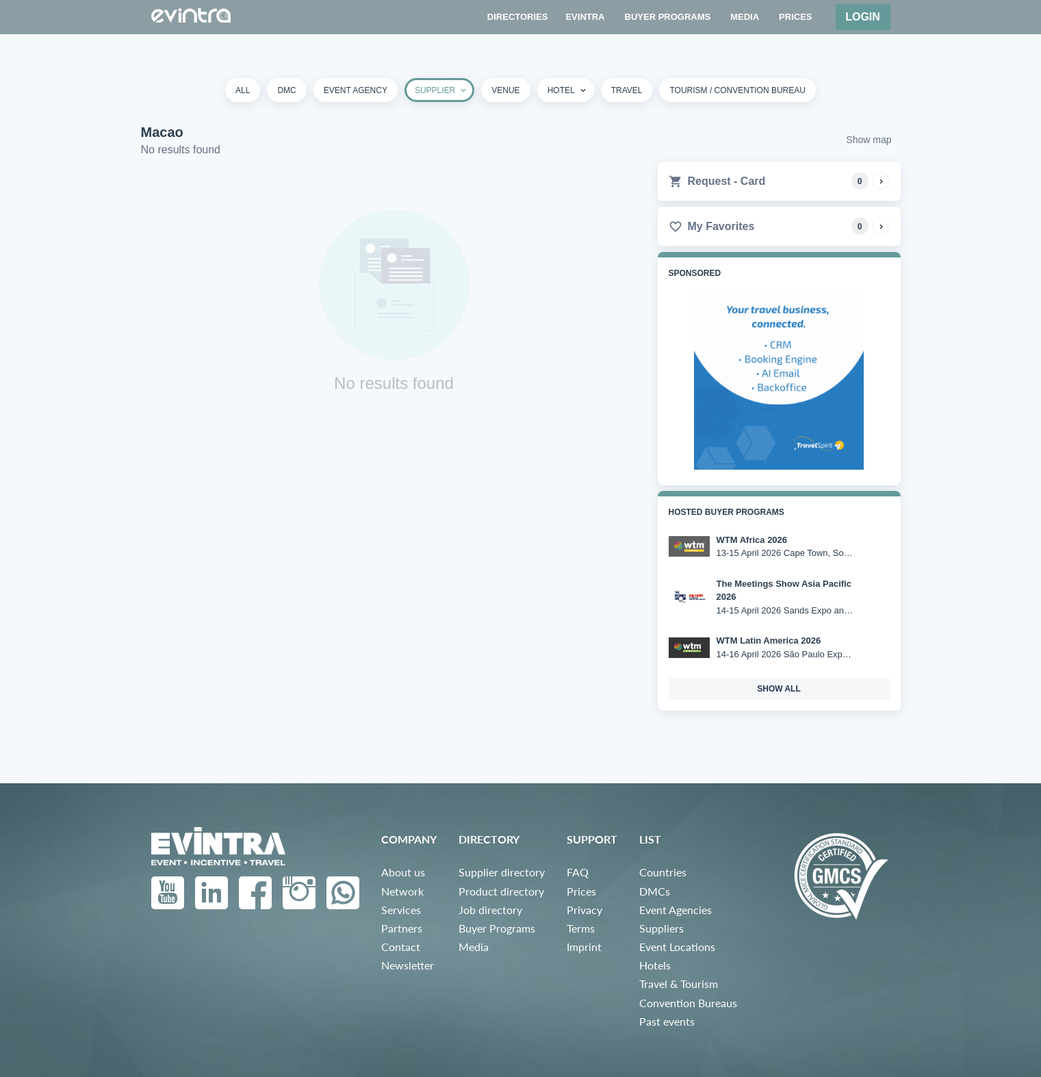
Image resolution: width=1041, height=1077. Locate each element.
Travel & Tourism (678, 983)
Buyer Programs (497, 928)
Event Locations (677, 946)
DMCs (654, 891)
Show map (868, 139)
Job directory (490, 909)
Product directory (501, 891)
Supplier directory (502, 871)
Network (402, 891)
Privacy (584, 909)
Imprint (584, 946)
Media (474, 946)
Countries (662, 871)
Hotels (655, 965)
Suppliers (661, 928)
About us (403, 871)
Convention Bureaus (688, 1002)
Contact (400, 946)
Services (401, 909)
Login (862, 17)
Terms (581, 928)
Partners (401, 928)
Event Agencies (675, 909)
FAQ (578, 871)
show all (779, 689)
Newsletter (407, 965)
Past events (667, 1021)
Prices (581, 891)
